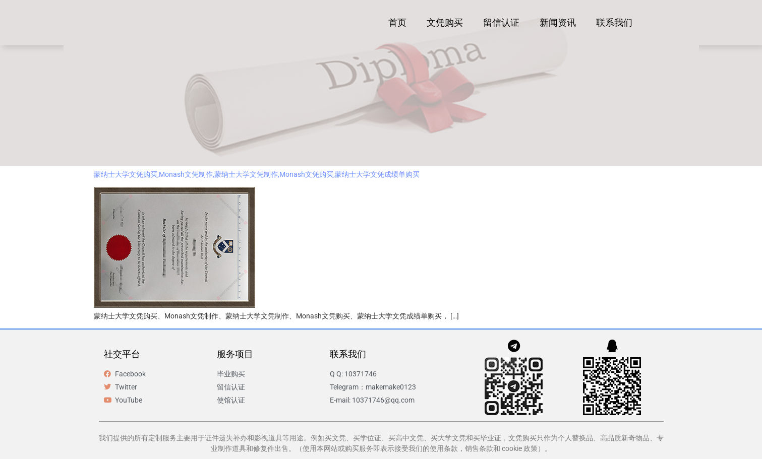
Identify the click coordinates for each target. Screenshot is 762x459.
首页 (397, 22)
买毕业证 (487, 438)
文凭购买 (445, 22)
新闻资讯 (558, 22)
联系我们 (614, 22)
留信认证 (501, 22)
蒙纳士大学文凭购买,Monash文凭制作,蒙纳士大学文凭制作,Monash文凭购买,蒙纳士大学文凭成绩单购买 (257, 174)
